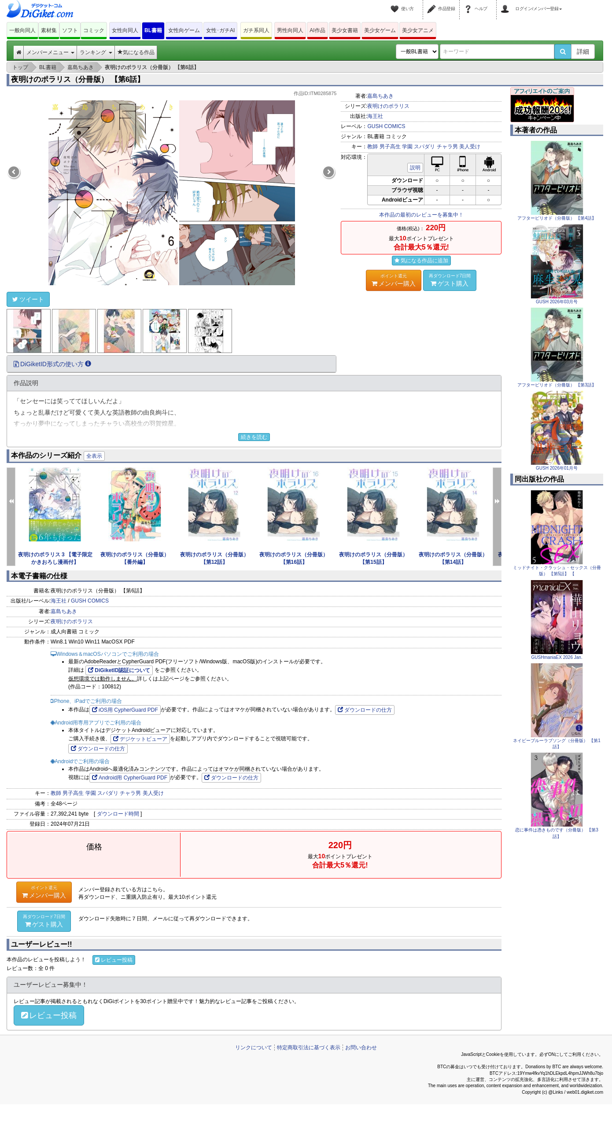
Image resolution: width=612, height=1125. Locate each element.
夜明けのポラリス (388, 106)
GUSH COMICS (386, 126)
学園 (407, 146)
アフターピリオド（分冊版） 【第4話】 (556, 218)
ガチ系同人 (256, 30)
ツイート (28, 299)
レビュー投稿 (114, 960)
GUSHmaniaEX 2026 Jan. (556, 657)
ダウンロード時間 (118, 814)
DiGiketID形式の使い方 (52, 364)
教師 (372, 146)
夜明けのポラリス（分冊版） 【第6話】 (77, 79)
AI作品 (317, 30)
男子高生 (390, 146)
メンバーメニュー (50, 52)
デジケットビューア (140, 739)
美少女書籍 (345, 30)
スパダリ (424, 146)
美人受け (469, 146)
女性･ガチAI (220, 30)
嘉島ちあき (380, 96)
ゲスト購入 (450, 280)
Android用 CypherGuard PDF (129, 778)
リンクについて (253, 1047)
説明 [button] (415, 168)
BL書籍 (153, 30)
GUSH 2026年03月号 (557, 301)
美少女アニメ (418, 30)
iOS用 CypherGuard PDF (125, 710)
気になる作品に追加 (421, 260)
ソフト (70, 30)
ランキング (96, 52)
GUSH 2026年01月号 (557, 468)
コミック (93, 30)
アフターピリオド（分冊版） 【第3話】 (556, 384)
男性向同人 (290, 30)
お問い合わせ (361, 1047)
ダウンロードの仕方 (365, 710)
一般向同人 (22, 30)
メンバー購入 (394, 280)
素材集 (49, 30)
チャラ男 (447, 146)
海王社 (375, 116)
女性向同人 (125, 30)
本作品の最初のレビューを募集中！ (421, 215)
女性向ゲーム (184, 30)
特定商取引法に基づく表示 (308, 1047)
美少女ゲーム (380, 30)
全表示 (94, 456)
